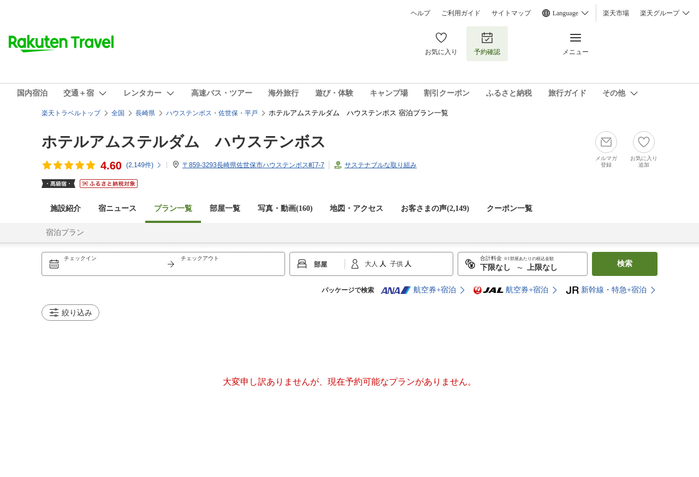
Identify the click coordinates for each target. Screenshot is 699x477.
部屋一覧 (225, 208)
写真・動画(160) (285, 208)
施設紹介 (65, 208)
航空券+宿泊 (418, 290)
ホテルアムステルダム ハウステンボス (184, 141)
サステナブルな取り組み (381, 165)
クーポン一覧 (509, 208)
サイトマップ (511, 13)
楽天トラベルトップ (71, 113)
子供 (397, 264)
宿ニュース (117, 208)
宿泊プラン (65, 232)
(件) (144, 165)
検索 (624, 264)
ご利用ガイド (461, 13)
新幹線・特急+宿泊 (606, 290)
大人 (372, 264)
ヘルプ (420, 13)
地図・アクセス (356, 208)
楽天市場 (616, 13)
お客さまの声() (435, 208)
